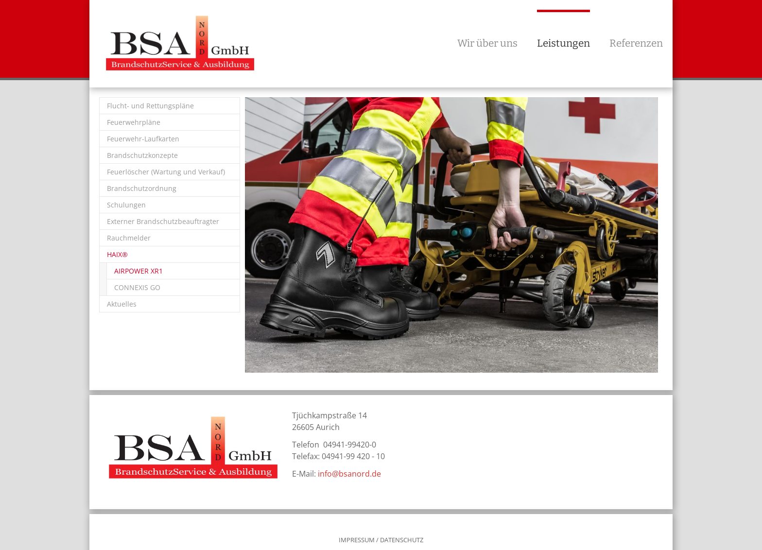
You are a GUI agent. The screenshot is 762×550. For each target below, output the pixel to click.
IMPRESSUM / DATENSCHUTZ (381, 539)
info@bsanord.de (349, 473)
